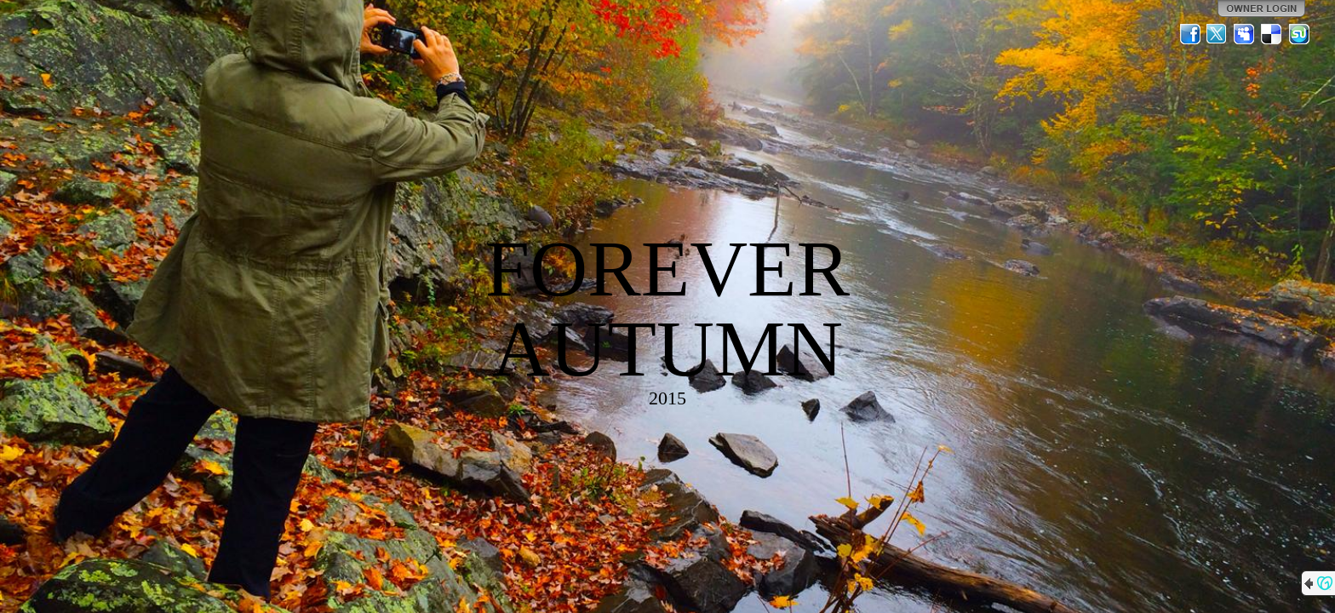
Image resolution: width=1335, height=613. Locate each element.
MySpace (1245, 34)
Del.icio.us (1272, 34)
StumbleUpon (1299, 34)
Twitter (1217, 34)
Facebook (1190, 34)
